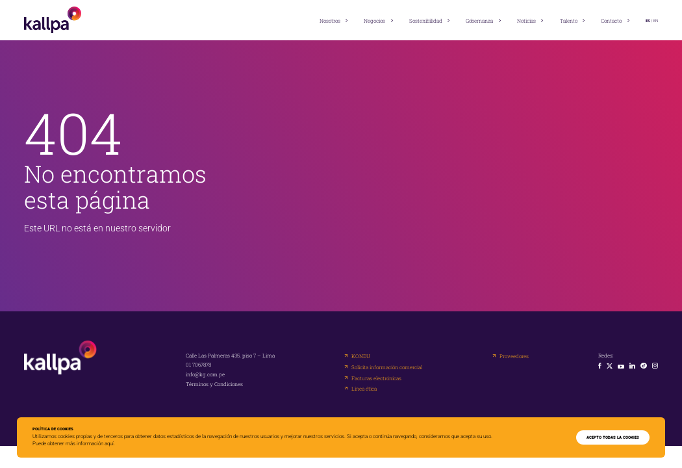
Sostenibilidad (425, 21)
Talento (568, 21)
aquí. (110, 444)
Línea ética (364, 388)
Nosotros (330, 21)
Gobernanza (479, 21)
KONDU (360, 356)
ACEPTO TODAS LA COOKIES (613, 437)
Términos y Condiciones (214, 384)
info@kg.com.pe (205, 374)
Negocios (374, 21)
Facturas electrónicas (376, 378)
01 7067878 (198, 364)
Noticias (526, 21)
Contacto (611, 21)
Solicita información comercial (386, 367)
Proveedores (514, 356)
